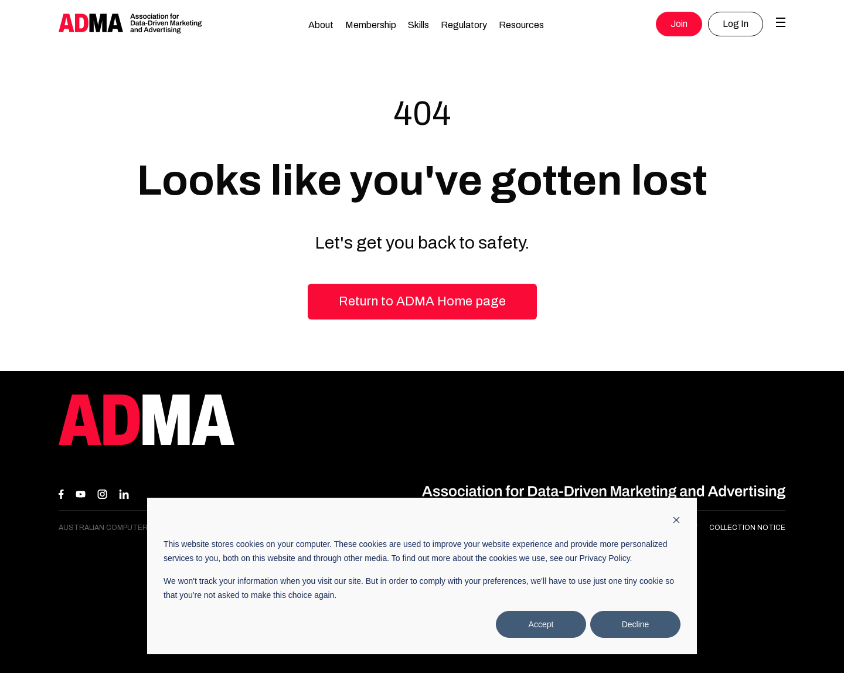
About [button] (320, 25)
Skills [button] (418, 25)
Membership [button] (370, 25)
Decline (635, 624)
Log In (735, 24)
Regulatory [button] (464, 25)
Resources (521, 25)
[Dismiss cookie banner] (676, 521)
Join (679, 24)
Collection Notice (747, 528)
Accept (541, 624)
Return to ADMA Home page (422, 301)
